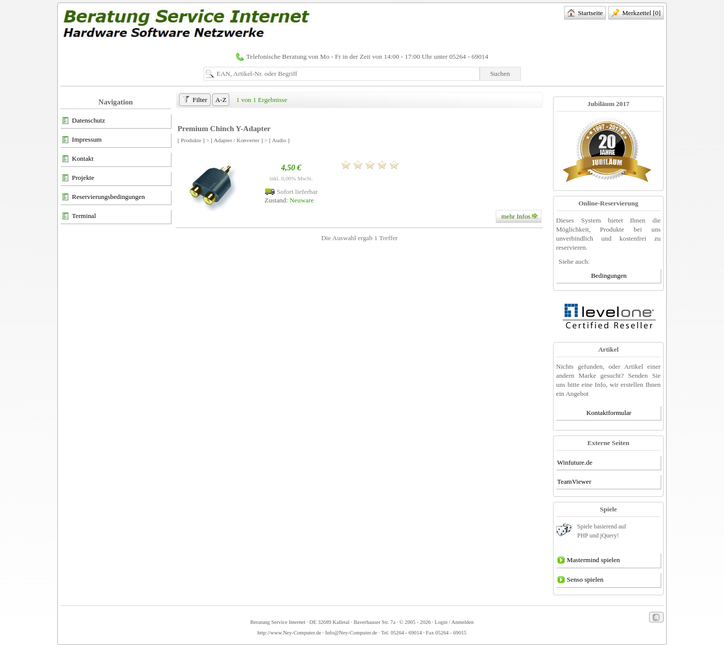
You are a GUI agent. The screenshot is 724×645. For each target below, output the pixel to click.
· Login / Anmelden (452, 622)
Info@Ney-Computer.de (351, 632)
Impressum (81, 140)
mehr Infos (521, 216)
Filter (194, 100)
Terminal (78, 216)
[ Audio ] (279, 140)
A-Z (220, 99)
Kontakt (77, 159)
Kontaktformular (608, 412)
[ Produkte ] (191, 140)
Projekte (77, 178)
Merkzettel (636, 13)
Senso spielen (580, 580)
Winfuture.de (574, 462)
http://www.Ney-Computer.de (289, 632)
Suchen (500, 73)
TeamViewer (574, 481)
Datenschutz (83, 121)
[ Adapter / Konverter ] (237, 140)
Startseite (585, 13)
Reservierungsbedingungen (103, 197)
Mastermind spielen (588, 560)
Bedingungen (608, 275)
